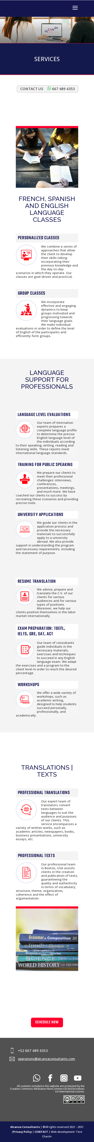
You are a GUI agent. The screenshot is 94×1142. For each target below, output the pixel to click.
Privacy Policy (22, 1132)
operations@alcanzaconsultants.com (46, 1059)
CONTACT (41, 1132)
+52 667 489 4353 (33, 1050)
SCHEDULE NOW (47, 1022)
